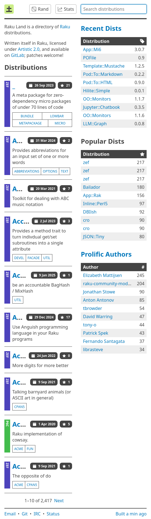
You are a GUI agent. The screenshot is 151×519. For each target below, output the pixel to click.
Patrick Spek (95, 333)
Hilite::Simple (96, 91)
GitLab (17, 55)
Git (25, 514)
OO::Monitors (97, 99)
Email (10, 514)
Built (131, 514)
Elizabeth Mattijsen (102, 275)
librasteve (93, 349)
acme (18, 448)
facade (34, 258)
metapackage (30, 123)
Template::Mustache (104, 66)
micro (60, 123)
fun (30, 448)
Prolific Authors (106, 254)
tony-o (89, 325)
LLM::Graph (95, 124)
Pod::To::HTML (97, 82)
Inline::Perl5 (95, 204)
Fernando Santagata (104, 341)
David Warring (98, 316)
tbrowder (92, 308)
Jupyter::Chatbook (101, 107)
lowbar (57, 116)
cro (86, 220)
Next (59, 501)
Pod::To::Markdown (102, 74)
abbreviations (26, 171)
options (50, 171)
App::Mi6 (92, 49)
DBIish (89, 212)
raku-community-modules (109, 284)
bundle (27, 116)
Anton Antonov (98, 300)
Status (53, 514)
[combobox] (114, 9)
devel (19, 258)
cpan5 (19, 406)
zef (86, 162)
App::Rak (92, 195)
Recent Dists (101, 28)
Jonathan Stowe (99, 292)
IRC (37, 514)
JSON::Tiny (93, 237)
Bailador (91, 187)
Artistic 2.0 (28, 49)
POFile (89, 58)
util (46, 258)
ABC (18, 188)
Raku (65, 27)
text (64, 171)
